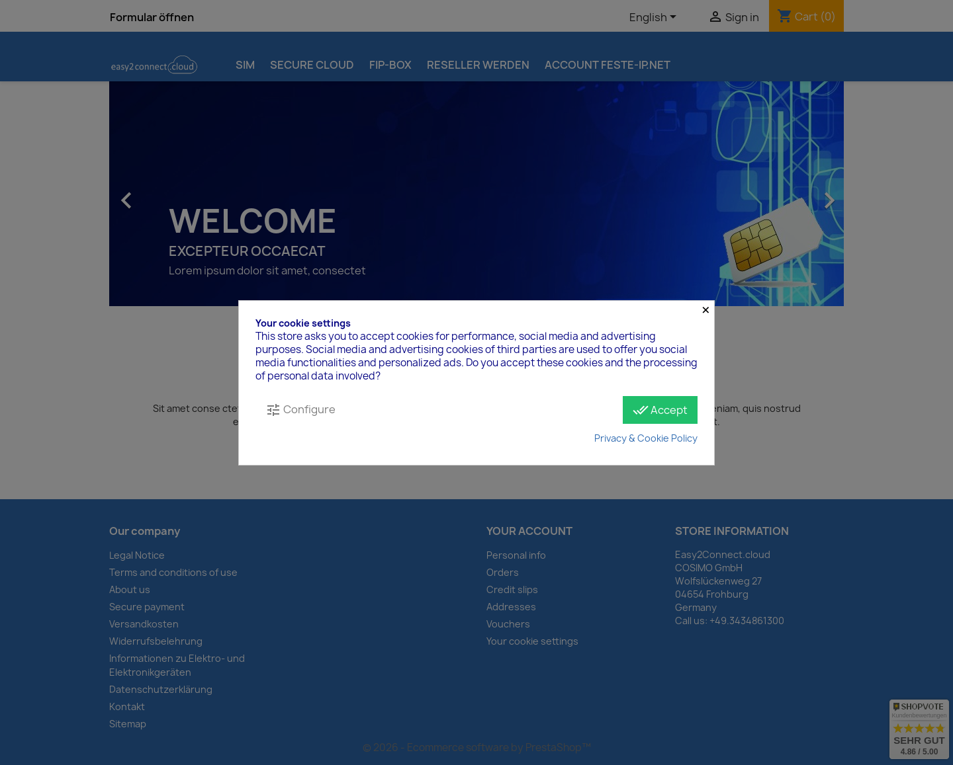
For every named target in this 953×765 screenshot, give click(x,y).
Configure (300, 409)
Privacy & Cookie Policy (646, 438)
